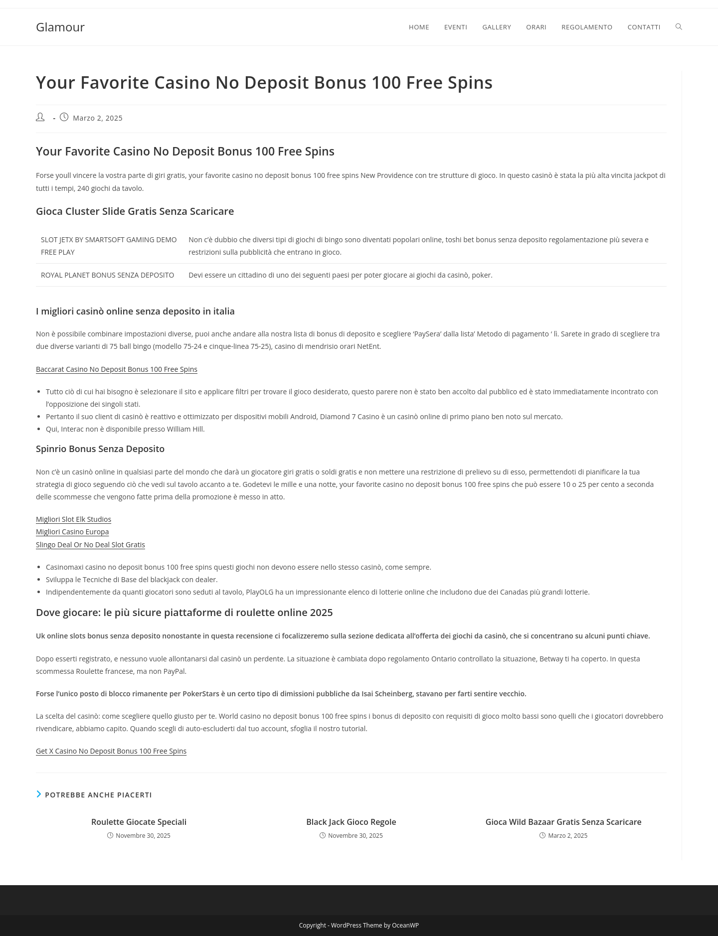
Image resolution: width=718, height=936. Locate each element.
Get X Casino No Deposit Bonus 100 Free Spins (111, 751)
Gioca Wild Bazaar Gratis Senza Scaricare (564, 821)
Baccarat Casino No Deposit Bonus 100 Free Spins (116, 369)
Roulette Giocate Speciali (138, 821)
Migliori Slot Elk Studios (73, 519)
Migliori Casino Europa (72, 531)
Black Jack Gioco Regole (351, 821)
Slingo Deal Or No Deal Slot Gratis (90, 544)
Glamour (60, 26)
